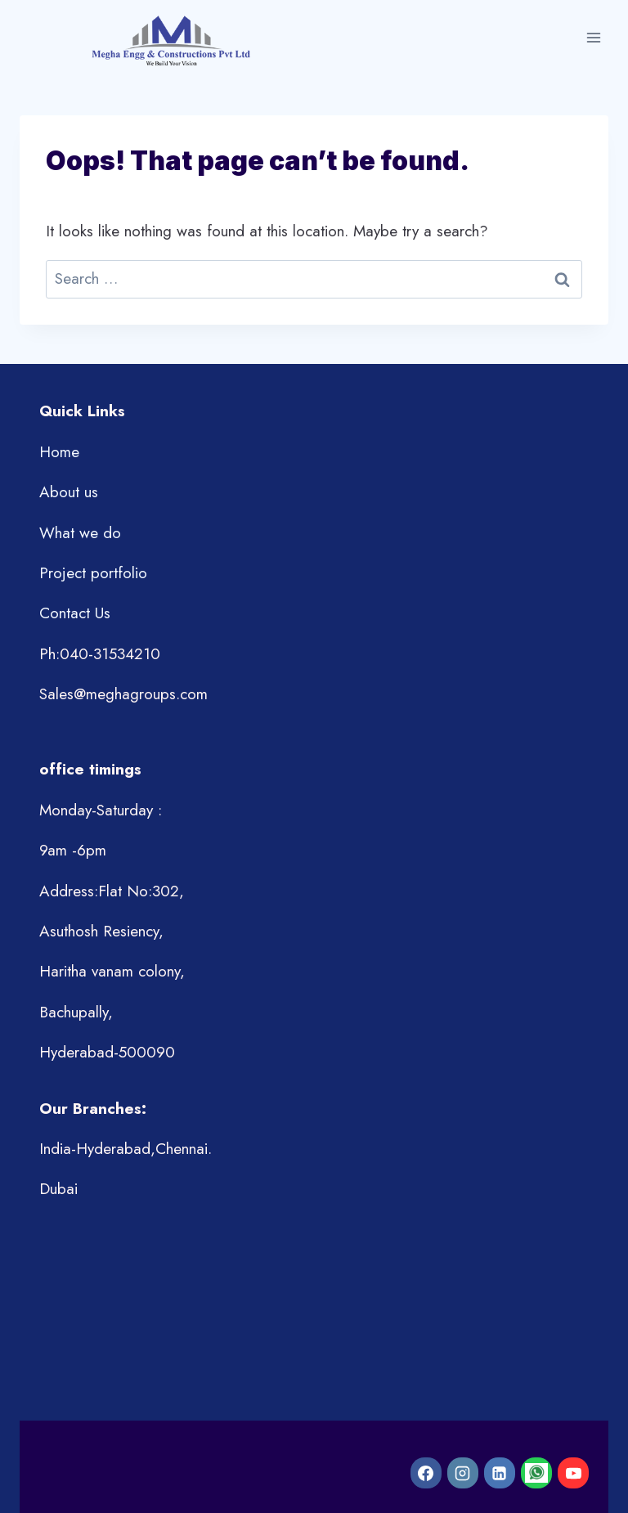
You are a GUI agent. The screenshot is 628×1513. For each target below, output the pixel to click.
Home (59, 452)
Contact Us (74, 613)
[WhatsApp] (536, 1472)
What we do (80, 533)
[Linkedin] (499, 1472)
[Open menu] (593, 38)
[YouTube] (573, 1472)
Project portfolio (93, 573)
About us (68, 492)
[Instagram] (462, 1472)
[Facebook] (426, 1472)
